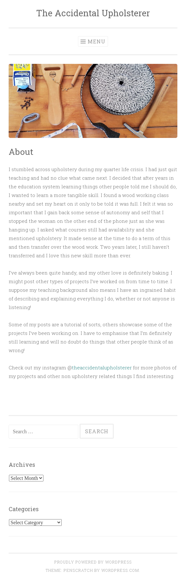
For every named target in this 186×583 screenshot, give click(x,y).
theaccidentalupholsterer (102, 367)
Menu (96, 41)
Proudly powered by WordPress (93, 561)
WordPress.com (120, 570)
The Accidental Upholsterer (93, 13)
